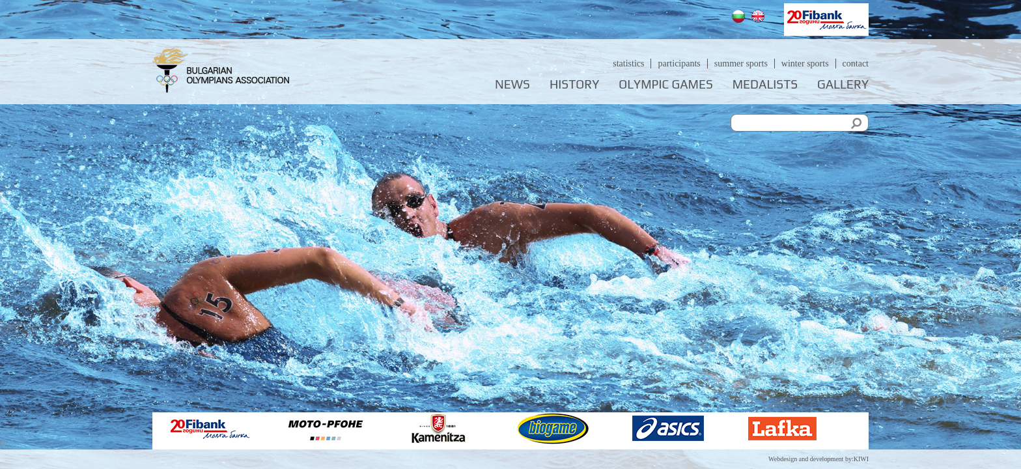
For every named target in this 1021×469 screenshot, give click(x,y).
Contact (856, 63)
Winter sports (805, 63)
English (759, 18)
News (512, 84)
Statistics (628, 63)
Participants (679, 63)
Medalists (765, 84)
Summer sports (741, 63)
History (574, 84)
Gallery (843, 84)
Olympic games (665, 84)
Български (740, 18)
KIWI (861, 458)
